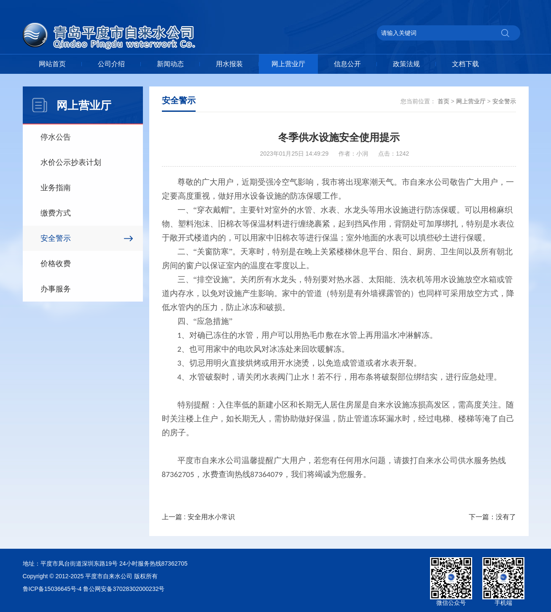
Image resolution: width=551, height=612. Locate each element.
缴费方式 (55, 213)
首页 (443, 101)
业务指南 (55, 187)
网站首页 (52, 63)
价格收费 (55, 263)
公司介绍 (111, 63)
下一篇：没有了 (492, 516)
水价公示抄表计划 (70, 162)
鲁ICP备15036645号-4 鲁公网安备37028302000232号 (94, 588)
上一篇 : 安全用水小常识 (198, 516)
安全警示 (55, 238)
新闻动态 (170, 63)
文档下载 (465, 63)
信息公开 (347, 63)
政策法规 (406, 63)
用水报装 (229, 63)
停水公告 (55, 137)
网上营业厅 (288, 63)
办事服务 (55, 289)
